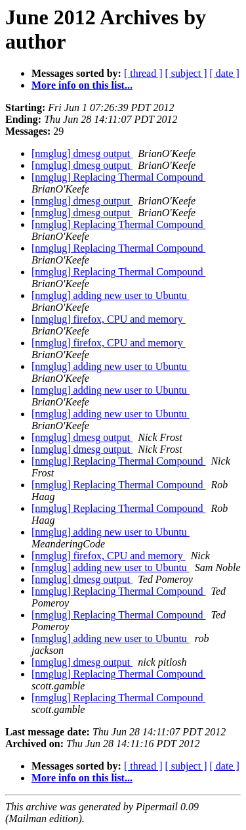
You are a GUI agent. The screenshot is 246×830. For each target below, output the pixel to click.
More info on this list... (82, 85)
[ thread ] (143, 73)
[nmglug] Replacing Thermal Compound (118, 177)
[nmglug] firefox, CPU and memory (108, 319)
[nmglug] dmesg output (82, 153)
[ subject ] (186, 73)
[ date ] (224, 73)
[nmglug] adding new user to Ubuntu (110, 295)
